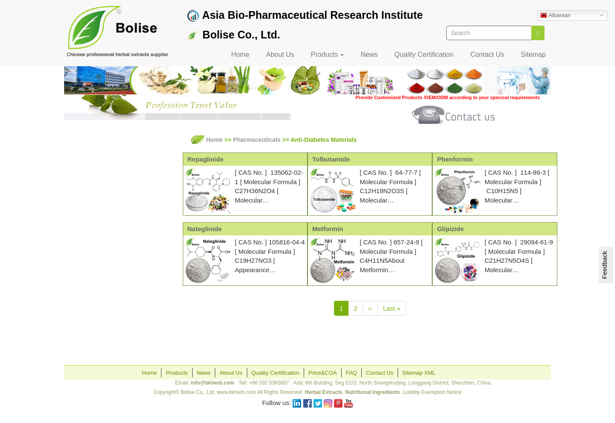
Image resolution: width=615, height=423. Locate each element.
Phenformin (454, 159)
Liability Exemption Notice (432, 392)
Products (327, 54)
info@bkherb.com (212, 383)
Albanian (555, 16)
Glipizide (450, 228)
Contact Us (487, 54)
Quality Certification (424, 54)
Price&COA (322, 373)
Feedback (604, 265)
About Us (280, 54)
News (369, 54)
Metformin (327, 228)
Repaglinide (205, 159)
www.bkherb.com (236, 392)
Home (240, 54)
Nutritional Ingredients (372, 392)
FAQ (351, 373)
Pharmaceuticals (95, 191)
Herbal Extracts (93, 175)
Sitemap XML (419, 373)
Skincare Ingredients (102, 207)
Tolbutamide (331, 159)
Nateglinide (204, 228)
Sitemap (533, 54)
